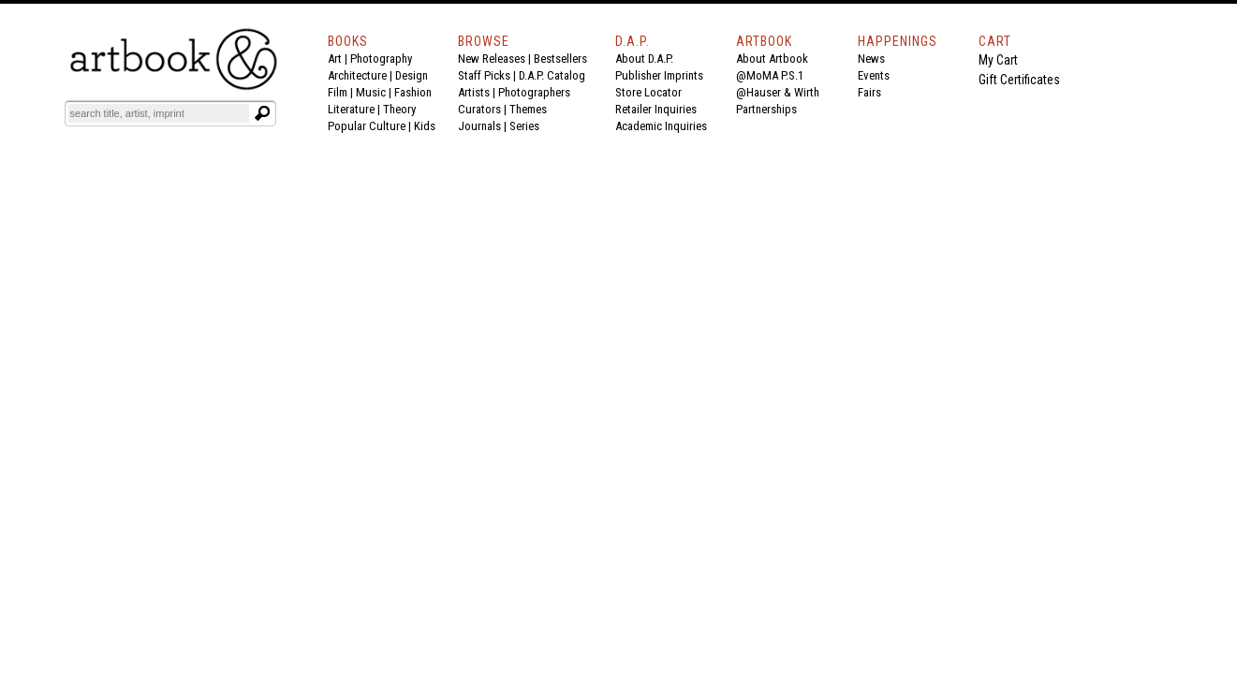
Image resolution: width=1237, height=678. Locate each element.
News (871, 59)
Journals (479, 126)
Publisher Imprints (659, 75)
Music (371, 92)
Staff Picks (484, 75)
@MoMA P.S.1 (769, 75)
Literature (351, 109)
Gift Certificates (1019, 79)
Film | (342, 92)
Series (524, 126)
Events (874, 75)
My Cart (998, 59)
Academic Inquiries (661, 126)
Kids (424, 126)
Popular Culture (366, 126)
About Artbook (772, 59)
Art (335, 59)
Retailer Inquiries (656, 109)
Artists (474, 92)
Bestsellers (560, 59)
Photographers (534, 92)
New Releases (491, 59)
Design (411, 75)
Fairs (869, 92)
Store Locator (648, 92)
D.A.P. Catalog (552, 75)
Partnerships (766, 109)
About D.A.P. (644, 59)
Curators (479, 109)
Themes (528, 109)
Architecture (357, 75)
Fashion (413, 92)
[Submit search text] (262, 113)
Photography (381, 59)
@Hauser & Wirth (777, 92)
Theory (399, 109)
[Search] (159, 113)
